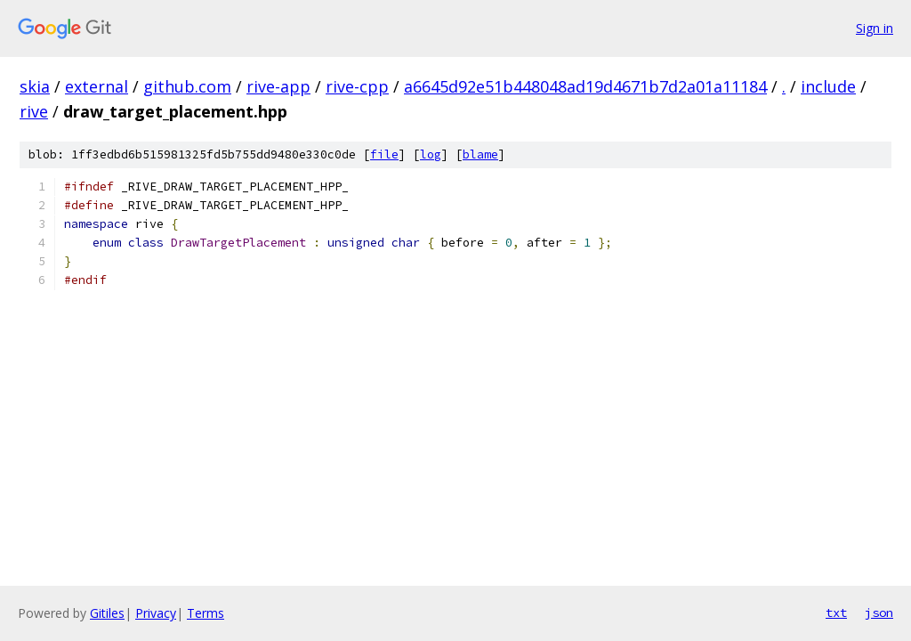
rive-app (278, 86)
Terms (205, 612)
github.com (187, 86)
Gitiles (107, 612)
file (384, 154)
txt (836, 612)
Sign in (874, 28)
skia (35, 86)
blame (480, 154)
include (828, 86)
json (879, 612)
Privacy (155, 612)
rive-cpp (357, 86)
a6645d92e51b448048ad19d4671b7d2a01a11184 (585, 86)
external (96, 86)
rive (34, 111)
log (430, 154)
